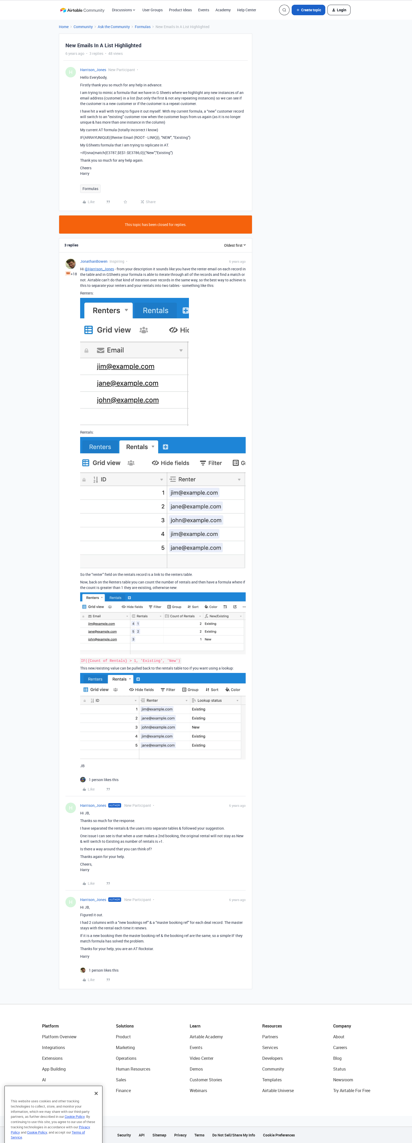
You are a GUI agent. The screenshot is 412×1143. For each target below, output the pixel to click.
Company (342, 1026)
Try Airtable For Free (351, 1090)
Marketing (125, 1047)
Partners (270, 1037)
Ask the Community (114, 26)
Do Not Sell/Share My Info (233, 1135)
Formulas (143, 26)
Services (270, 1047)
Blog (337, 1058)
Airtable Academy (206, 1037)
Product (123, 1037)
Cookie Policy (75, 1126)
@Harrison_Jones (99, 268)
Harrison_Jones (93, 69)
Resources (272, 1026)
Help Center (246, 9)
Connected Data (57, 1090)
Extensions (52, 1058)
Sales (121, 1080)
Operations (126, 1058)
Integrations (53, 1047)
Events (203, 9)
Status (339, 1069)
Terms (199, 1135)
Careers (340, 1047)
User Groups (152, 9)
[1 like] (99, 779)
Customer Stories (206, 1080)
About (338, 1037)
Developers (272, 1058)
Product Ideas (180, 9)
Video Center (201, 1058)
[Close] (96, 1103)
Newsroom (343, 1080)
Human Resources (133, 1069)
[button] (308, 10)
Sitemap (159, 1135)
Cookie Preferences (279, 1135)
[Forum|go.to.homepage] (82, 10)
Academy (223, 9)
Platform (50, 1026)
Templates (272, 1080)
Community (83, 26)
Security (124, 1135)
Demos (196, 1069)
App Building (54, 1069)
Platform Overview (59, 1037)
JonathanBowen (93, 261)
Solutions (125, 1026)
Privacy (180, 1135)
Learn (195, 1026)
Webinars (198, 1090)
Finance (123, 1090)
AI (44, 1080)
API (142, 1135)
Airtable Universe (278, 1090)
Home (64, 26)
